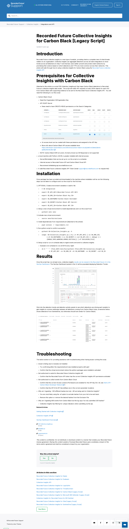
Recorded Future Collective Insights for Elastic (51, 473)
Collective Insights (32, 24)
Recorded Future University (85, 5)
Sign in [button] (118, 5)
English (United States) (102, 5)
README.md (41, 426)
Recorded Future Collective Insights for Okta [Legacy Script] (56, 499)
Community (75, 5)
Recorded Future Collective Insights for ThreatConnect (54, 486)
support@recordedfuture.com (89, 168)
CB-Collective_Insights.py (45, 421)
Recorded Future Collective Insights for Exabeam (52, 476)
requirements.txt (42, 431)
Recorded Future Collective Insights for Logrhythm (53, 483)
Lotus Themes (17, 521)
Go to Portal (65, 5)
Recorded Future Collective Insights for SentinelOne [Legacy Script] (59, 502)
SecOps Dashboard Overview (46, 417)
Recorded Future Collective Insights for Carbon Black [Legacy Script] (59, 489)
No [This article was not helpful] (53, 456)
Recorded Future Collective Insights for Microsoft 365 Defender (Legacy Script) (62, 492)
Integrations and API (47, 24)
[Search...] (64, 16)
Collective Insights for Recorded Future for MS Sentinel (54, 495)
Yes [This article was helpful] (44, 456)
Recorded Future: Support (15, 24)
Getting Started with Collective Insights (49, 409)
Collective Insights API (43, 413)
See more (42, 506)
